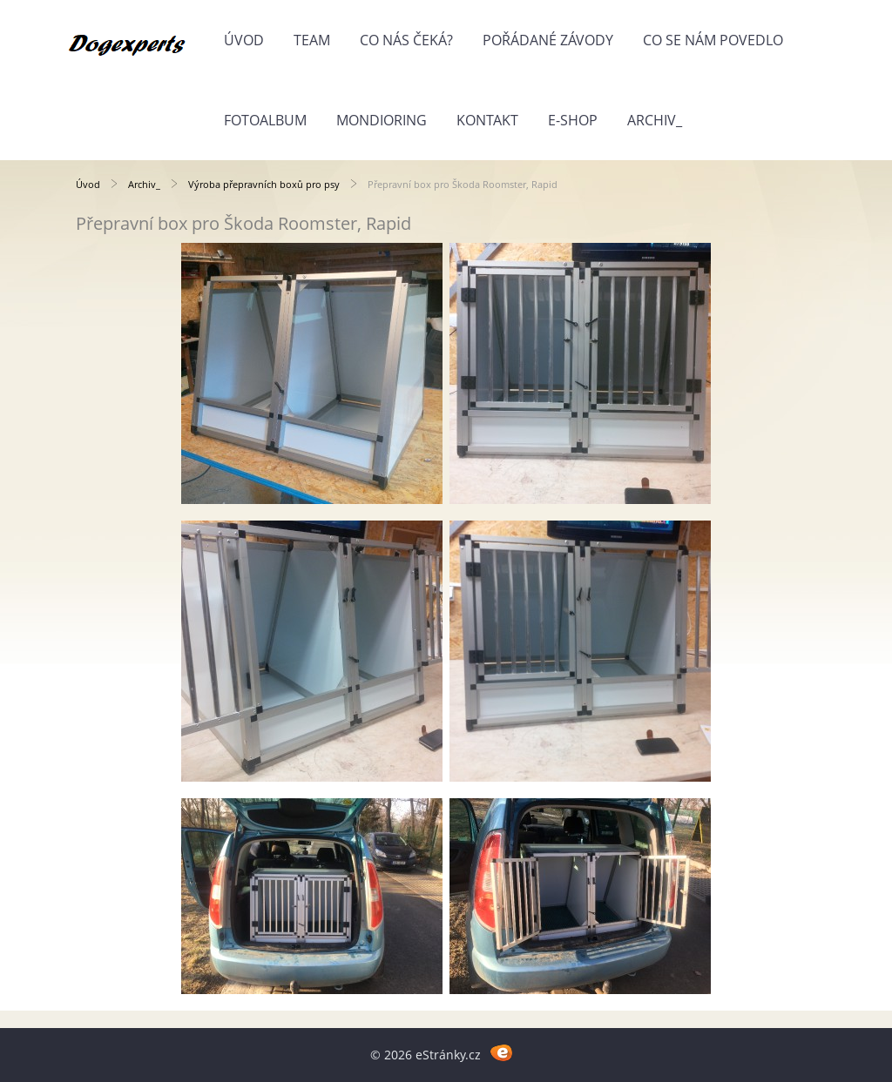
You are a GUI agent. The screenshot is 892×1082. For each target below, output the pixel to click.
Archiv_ (654, 120)
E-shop (573, 120)
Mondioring (381, 120)
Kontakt (487, 120)
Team (312, 40)
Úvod (244, 40)
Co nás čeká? (406, 40)
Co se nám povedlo (713, 40)
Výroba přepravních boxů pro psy (265, 184)
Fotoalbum (265, 120)
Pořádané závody (548, 40)
